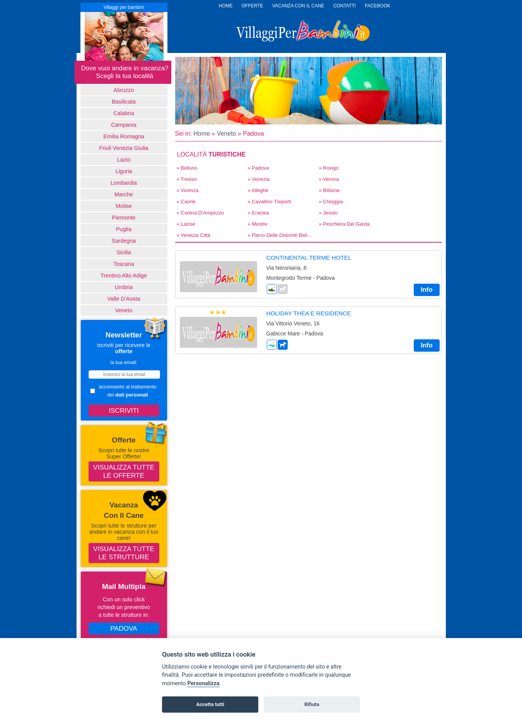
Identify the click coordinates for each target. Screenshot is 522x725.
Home (201, 133)
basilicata (124, 102)
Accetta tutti (210, 704)
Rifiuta (311, 704)
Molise (124, 206)
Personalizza (203, 683)
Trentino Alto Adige (124, 275)
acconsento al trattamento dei (123, 391)
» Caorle (186, 201)
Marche (123, 194)
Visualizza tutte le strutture (123, 553)
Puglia (123, 229)
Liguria (123, 171)
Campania (123, 125)
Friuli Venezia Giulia (123, 148)
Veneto (124, 310)
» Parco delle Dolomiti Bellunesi (281, 235)
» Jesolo (328, 213)
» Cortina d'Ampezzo (200, 213)
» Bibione (329, 190)
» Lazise (186, 224)
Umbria (124, 287)
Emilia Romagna (123, 136)
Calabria (123, 113)
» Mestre (258, 224)
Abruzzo (124, 90)
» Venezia (259, 179)
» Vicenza (188, 190)
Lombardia (124, 183)
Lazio (123, 160)
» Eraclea (258, 213)
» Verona (329, 179)
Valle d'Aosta (123, 299)
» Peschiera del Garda (344, 224)
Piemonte (124, 217)
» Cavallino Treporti (269, 201)
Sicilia (123, 252)
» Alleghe (258, 190)
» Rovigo (329, 168)
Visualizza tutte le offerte (123, 471)
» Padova (258, 168)
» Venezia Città (193, 235)
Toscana (123, 264)
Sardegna (124, 241)
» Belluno (187, 168)
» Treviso (187, 179)
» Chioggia (331, 201)
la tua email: (123, 362)
